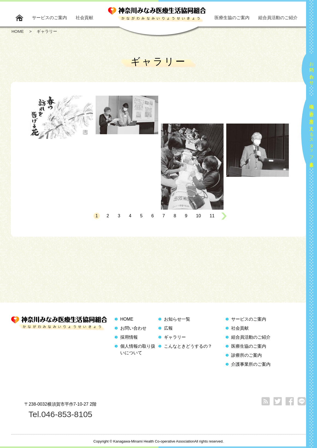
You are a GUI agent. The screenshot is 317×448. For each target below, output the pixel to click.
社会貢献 (84, 17)
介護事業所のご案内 (251, 364)
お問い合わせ (311, 71)
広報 (168, 328)
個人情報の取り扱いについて (137, 349)
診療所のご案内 (246, 355)
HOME (126, 319)
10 (198, 215)
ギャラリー (175, 337)
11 (212, 215)
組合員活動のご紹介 (278, 17)
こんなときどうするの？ (188, 346)
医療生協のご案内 (232, 17)
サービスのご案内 (49, 17)
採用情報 (129, 337)
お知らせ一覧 (177, 319)
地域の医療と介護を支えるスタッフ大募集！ (311, 133)
